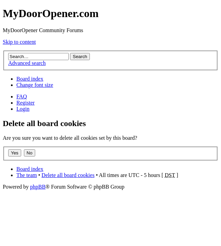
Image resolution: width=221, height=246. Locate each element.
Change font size (34, 85)
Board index (29, 79)
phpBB (37, 187)
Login (22, 109)
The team (26, 175)
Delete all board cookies (68, 175)
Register (25, 103)
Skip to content (19, 42)
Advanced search (27, 63)
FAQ (21, 96)
